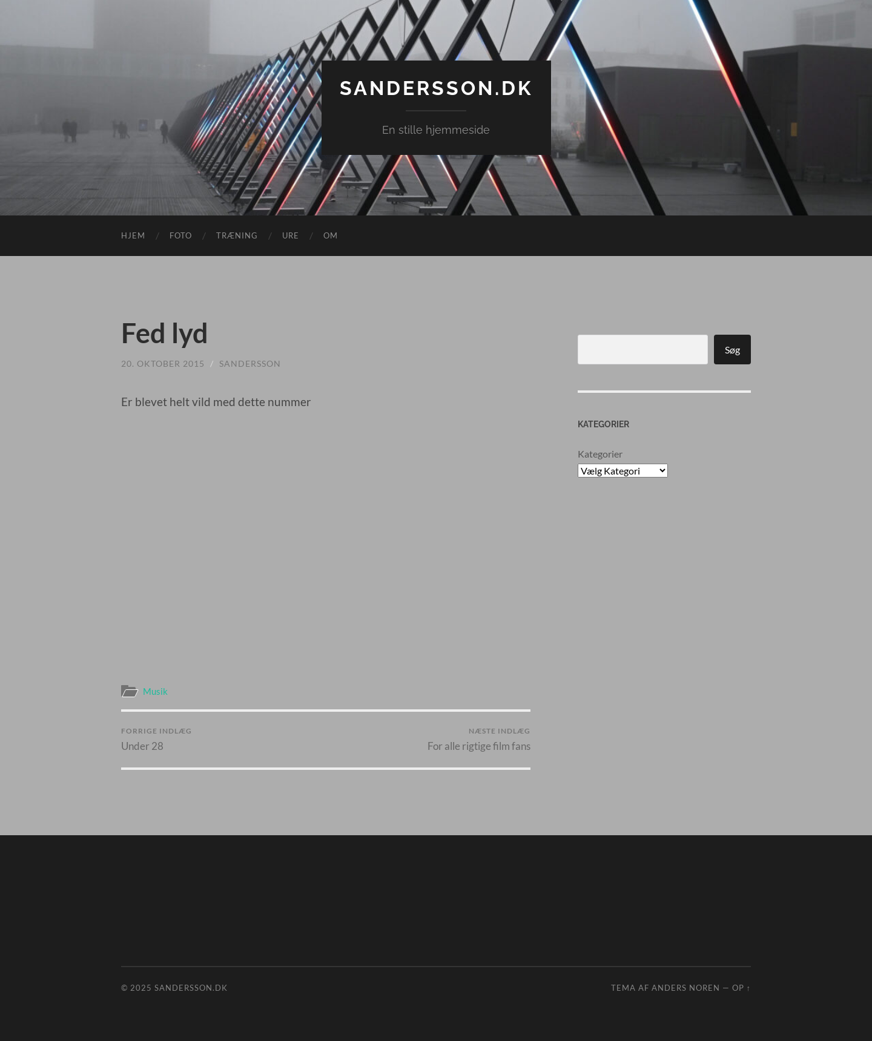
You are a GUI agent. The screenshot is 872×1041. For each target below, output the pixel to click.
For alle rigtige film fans (479, 739)
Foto (181, 235)
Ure (290, 235)
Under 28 (156, 739)
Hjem (133, 235)
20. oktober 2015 (163, 363)
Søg (732, 349)
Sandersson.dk (436, 88)
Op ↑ (741, 988)
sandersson (250, 363)
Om (330, 235)
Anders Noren (686, 988)
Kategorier (600, 453)
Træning (237, 235)
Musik (155, 691)
